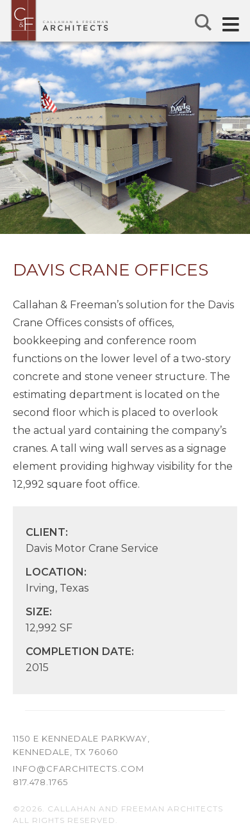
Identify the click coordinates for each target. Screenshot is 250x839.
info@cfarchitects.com (78, 768)
